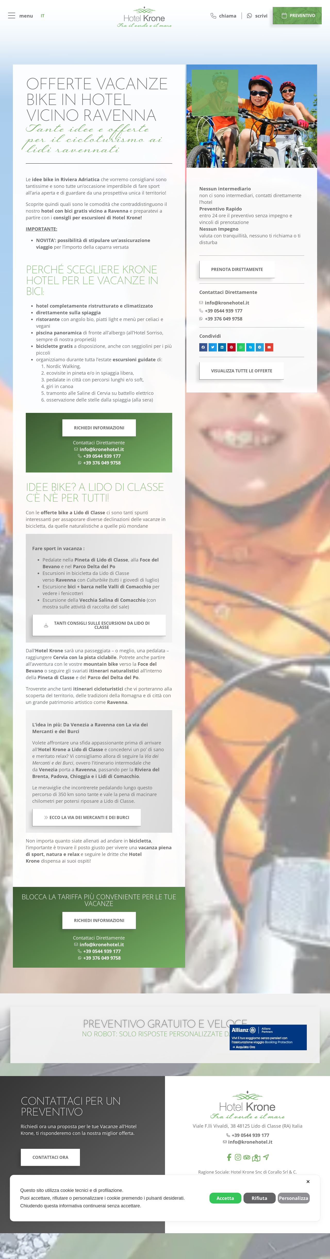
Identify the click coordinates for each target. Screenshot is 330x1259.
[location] (265, 1157)
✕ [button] (308, 1181)
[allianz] (268, 1037)
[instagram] (238, 1157)
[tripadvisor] (246, 1157)
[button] (203, 347)
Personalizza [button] (293, 1198)
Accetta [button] (225, 1198)
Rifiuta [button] (259, 1198)
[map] (256, 1158)
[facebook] (229, 1157)
